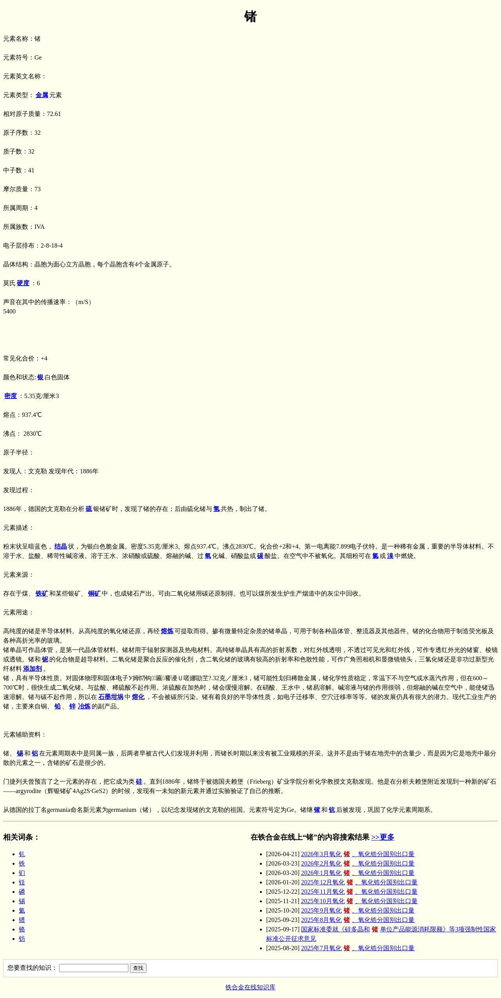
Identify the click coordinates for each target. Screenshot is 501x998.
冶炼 (84, 706)
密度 (10, 396)
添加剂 (32, 668)
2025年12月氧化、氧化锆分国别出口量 (359, 882)
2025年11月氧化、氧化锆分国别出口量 (359, 891)
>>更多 (382, 837)
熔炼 (167, 631)
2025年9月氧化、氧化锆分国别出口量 (357, 910)
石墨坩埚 (110, 697)
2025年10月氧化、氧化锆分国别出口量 (359, 901)
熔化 (138, 697)
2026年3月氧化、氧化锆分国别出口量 (357, 854)
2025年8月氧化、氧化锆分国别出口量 (357, 919)
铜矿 (94, 593)
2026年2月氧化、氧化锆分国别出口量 (357, 863)
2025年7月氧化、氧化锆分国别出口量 (357, 948)
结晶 (60, 546)
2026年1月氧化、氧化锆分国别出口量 (357, 872)
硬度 (23, 283)
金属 (42, 95)
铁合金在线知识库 (250, 987)
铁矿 (42, 593)
